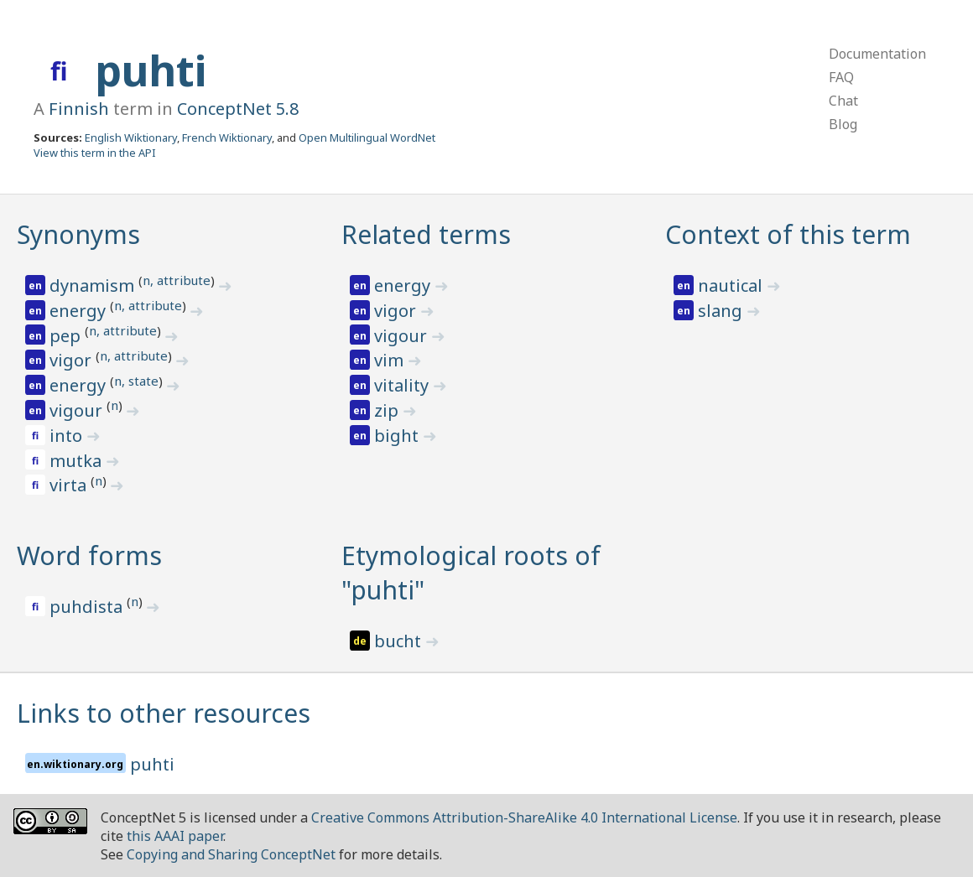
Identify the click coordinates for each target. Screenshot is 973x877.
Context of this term (788, 234)
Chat (843, 100)
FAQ (841, 77)
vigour (78, 410)
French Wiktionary (227, 137)
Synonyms (78, 234)
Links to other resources (163, 713)
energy (79, 310)
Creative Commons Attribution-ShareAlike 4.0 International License (524, 817)
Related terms (426, 234)
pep (67, 335)
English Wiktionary (131, 137)
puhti (150, 70)
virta (70, 485)
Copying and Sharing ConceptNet (231, 854)
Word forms (89, 555)
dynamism (93, 285)
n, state (136, 380)
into (67, 435)
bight (398, 435)
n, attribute (177, 280)
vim (391, 360)
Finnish (79, 108)
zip (388, 410)
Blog (843, 124)
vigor (72, 360)
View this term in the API (95, 152)
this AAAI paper (175, 836)
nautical (732, 285)
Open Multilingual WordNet (367, 137)
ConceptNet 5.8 (238, 108)
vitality (403, 385)
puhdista (88, 606)
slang (722, 310)
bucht (399, 641)
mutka (77, 460)
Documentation (877, 53)
